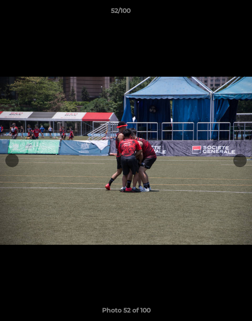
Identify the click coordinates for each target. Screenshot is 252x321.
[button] (220, 13)
